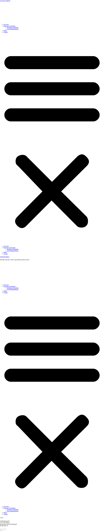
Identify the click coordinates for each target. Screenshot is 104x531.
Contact (5, 32)
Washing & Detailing (12, 27)
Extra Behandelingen (12, 29)
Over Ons (6, 24)
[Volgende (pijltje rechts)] (2, 530)
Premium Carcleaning (9, 26)
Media (5, 30)
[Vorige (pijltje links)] (0, 530)
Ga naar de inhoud (5, 0)
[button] (52, 139)
